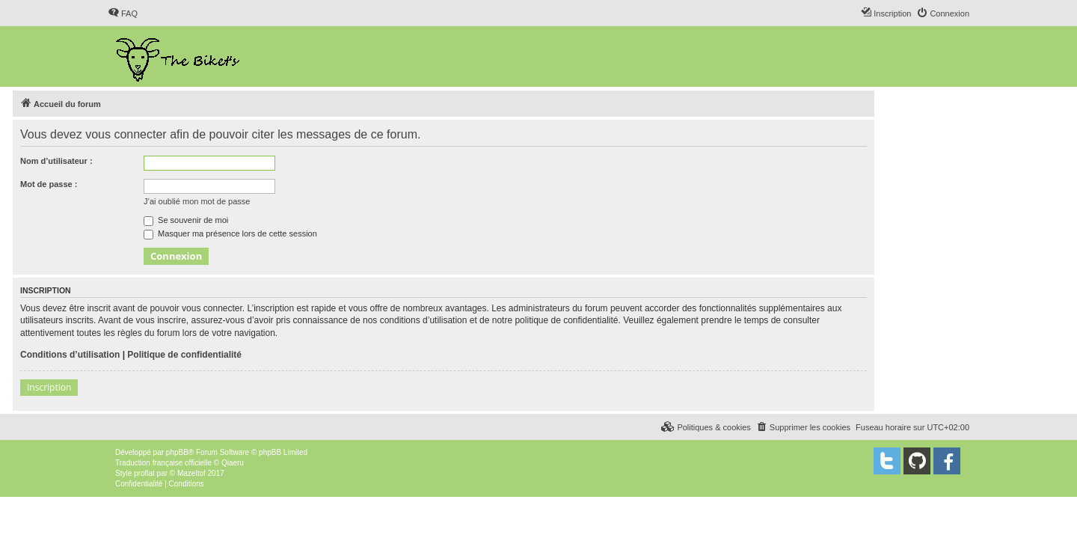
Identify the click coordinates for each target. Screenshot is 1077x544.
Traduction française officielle (163, 463)
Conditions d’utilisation (70, 354)
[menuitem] (123, 13)
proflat (144, 473)
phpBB (177, 452)
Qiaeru (232, 463)
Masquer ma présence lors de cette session (230, 233)
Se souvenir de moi (186, 220)
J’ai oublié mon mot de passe (197, 201)
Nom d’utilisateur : (56, 160)
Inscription (49, 387)
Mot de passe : (48, 184)
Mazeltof (191, 473)
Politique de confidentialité (184, 354)
